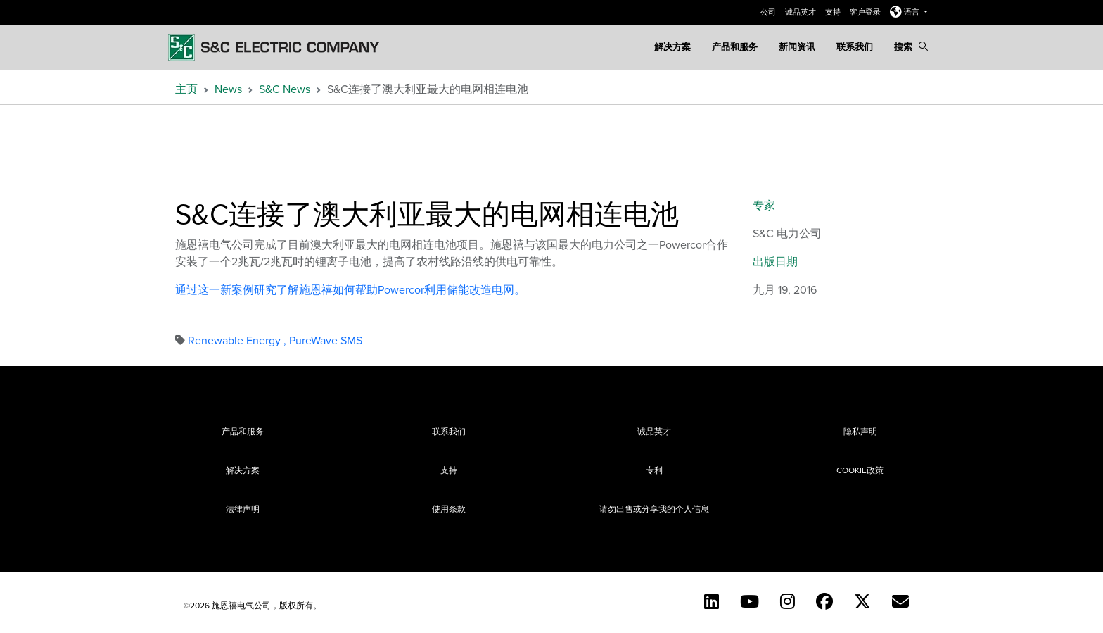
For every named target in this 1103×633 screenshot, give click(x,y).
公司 (769, 12)
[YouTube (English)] (749, 601)
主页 (186, 88)
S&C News (284, 88)
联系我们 (854, 47)
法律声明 (243, 509)
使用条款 (449, 509)
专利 (654, 470)
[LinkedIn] (711, 601)
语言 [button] (906, 12)
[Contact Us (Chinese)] (900, 601)
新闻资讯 (797, 47)
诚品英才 (801, 12)
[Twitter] (862, 601)
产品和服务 (735, 47)
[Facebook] (824, 601)
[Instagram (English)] (787, 601)
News (228, 88)
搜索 (911, 47)
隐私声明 (860, 431)
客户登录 (866, 12)
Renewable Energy (238, 340)
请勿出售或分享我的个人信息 (654, 509)
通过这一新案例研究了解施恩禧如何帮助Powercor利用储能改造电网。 (350, 289)
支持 (834, 12)
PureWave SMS (325, 340)
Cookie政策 (860, 470)
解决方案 (672, 47)
